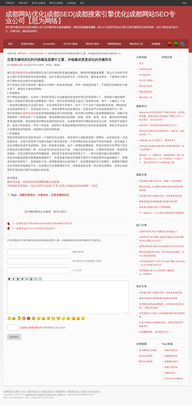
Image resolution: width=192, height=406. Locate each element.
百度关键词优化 (19, 72)
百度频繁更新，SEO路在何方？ (155, 332)
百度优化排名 (27, 44)
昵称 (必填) (77, 251)
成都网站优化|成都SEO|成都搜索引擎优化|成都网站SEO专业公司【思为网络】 (90, 17)
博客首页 (23, 3)
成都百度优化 (27, 194)
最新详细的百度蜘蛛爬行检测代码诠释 (158, 201)
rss (119, 53)
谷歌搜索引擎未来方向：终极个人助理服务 (160, 181)
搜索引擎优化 (171, 367)
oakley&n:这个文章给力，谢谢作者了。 (158, 140)
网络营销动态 (114, 44)
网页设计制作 (92, 44)
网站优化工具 (136, 44)
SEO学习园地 (70, 44)
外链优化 (43, 194)
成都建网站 (60, 391)
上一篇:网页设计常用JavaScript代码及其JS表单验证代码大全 (42, 223)
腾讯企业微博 (56, 3)
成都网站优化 (16, 65)
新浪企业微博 (38, 3)
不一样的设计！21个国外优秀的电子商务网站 (161, 213)
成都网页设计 (33, 391)
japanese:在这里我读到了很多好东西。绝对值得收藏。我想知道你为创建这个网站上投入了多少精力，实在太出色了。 (162, 116)
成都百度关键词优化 (47, 394)
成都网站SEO (171, 361)
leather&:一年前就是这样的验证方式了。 (159, 125)
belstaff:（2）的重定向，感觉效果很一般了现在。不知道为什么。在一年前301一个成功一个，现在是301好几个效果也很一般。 (161, 159)
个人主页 (76, 270)
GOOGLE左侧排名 (173, 378)
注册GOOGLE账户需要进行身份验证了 (158, 231)
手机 (184, 3)
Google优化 (49, 44)
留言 (82, 3)
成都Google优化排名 (90, 391)
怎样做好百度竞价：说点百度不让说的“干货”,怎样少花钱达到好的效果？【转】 (53, 185)
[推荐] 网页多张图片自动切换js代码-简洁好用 (161, 246)
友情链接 (71, 3)
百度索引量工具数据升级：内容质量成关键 (160, 196)
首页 (10, 44)
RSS (24, 391)
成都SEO (61, 394)
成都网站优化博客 (11, 391)
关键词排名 (170, 373)
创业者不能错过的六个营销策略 (154, 207)
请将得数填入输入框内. (43, 333)
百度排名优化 (28, 113)
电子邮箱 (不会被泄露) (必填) (86, 261)
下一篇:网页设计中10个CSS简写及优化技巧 (33, 228)
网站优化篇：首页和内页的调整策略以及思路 (33, 181)
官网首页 (10, 3)
